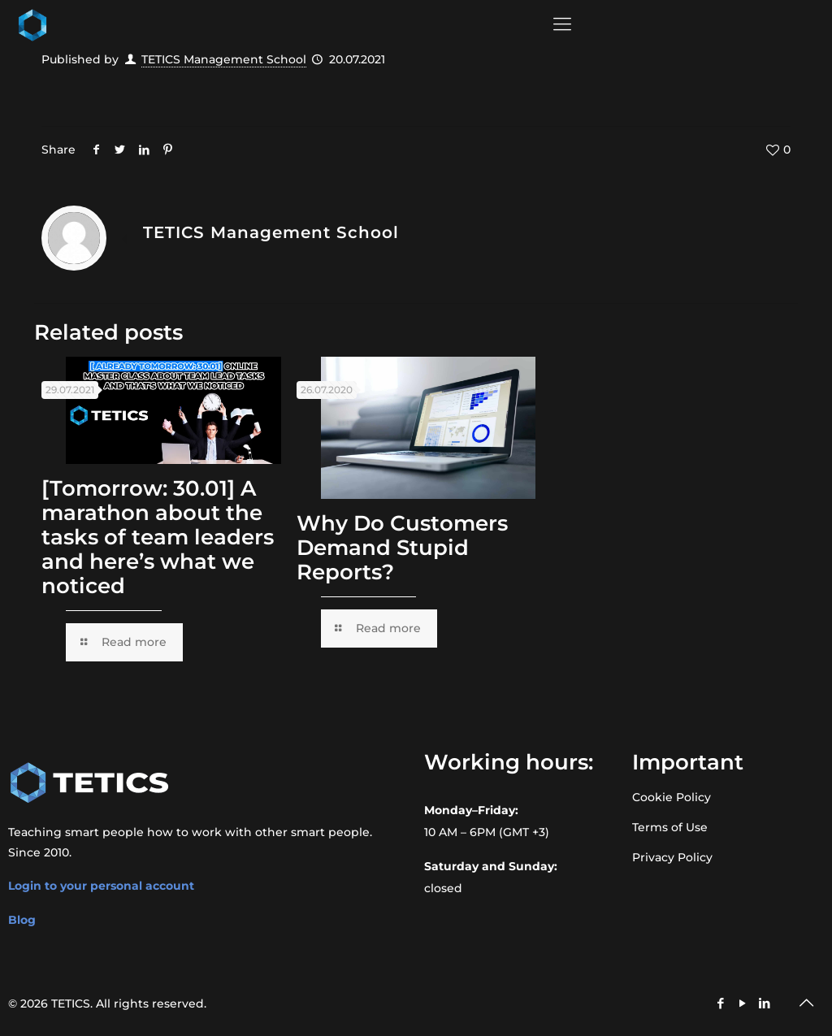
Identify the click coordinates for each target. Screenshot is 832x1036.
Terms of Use (670, 827)
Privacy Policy (672, 857)
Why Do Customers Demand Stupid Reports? (402, 547)
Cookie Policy (671, 797)
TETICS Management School (223, 59)
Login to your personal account (101, 885)
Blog (22, 919)
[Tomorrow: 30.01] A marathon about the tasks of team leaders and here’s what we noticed (157, 537)
